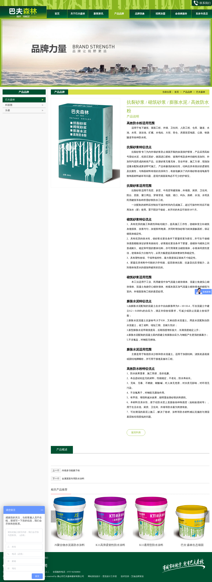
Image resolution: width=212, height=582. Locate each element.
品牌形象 (140, 13)
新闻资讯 (98, 13)
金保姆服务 (181, 13)
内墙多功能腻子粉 (71, 470)
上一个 (56, 470)
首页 (57, 13)
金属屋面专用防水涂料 (73, 478)
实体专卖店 (202, 13)
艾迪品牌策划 (137, 576)
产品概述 (61, 449)
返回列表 (136, 432)
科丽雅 (8, 105)
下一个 (56, 478)
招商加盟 (160, 13)
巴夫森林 (10, 99)
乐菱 (7, 110)
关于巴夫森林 (77, 13)
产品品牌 (119, 13)
